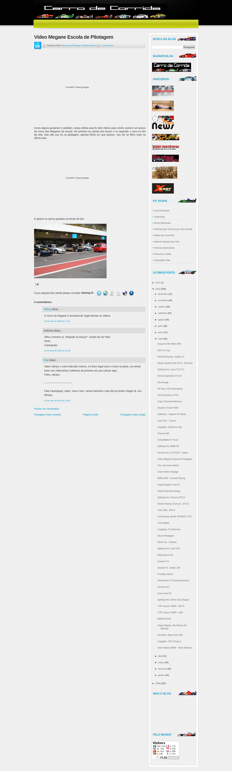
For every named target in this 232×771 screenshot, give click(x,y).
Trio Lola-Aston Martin (168, 465)
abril (160, 656)
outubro (161, 307)
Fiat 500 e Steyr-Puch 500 (170, 635)
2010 (158, 289)
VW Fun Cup (164, 350)
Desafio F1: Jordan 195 (169, 568)
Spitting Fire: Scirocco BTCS (171, 497)
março (161, 662)
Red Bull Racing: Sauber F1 (171, 357)
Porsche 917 (164, 587)
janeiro (161, 675)
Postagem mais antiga (133, 414)
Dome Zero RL (165, 593)
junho (160, 332)
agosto (161, 319)
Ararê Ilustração (162, 210)
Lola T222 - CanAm (167, 420)
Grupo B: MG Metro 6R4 (169, 344)
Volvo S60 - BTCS (166, 510)
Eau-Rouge (163, 382)
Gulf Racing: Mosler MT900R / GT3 (175, 516)
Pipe (46, 360)
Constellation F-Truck (168, 440)
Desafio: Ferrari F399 (168, 408)
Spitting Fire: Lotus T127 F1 (171, 369)
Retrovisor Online (162, 254)
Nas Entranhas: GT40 (168, 395)
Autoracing (159, 217)
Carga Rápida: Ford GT (169, 484)
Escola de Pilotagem (72, 45)
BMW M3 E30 (164, 619)
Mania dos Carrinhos (164, 235)
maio (160, 339)
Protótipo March (165, 574)
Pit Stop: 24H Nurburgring (170, 388)
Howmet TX (163, 561)
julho (160, 326)
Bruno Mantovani (162, 223)
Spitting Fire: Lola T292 (169, 548)
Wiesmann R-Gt (165, 555)
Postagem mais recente (47, 414)
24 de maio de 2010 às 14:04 (57, 400)
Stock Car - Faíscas (167, 542)
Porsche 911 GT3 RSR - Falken (173, 452)
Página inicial (90, 414)
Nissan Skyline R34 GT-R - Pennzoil (175, 363)
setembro (162, 313)
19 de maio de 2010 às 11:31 (57, 321)
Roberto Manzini (89, 45)
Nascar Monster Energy (169, 491)
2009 (158, 683)
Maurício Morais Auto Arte (166, 241)
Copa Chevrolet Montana (170, 401)
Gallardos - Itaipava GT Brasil (172, 414)
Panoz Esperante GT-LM (169, 376)
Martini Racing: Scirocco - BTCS (173, 504)
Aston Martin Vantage (168, 472)
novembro (163, 300)
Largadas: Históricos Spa (170, 427)
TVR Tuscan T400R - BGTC (171, 606)
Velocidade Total (162, 260)
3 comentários (107, 45)
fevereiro (162, 669)
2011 (158, 282)
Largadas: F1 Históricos (169, 529)
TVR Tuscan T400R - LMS (170, 612)
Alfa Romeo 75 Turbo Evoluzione (173, 580)
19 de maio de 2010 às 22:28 (57, 351)
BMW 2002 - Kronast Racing (171, 478)
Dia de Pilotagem (166, 536)
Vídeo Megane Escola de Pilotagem (73, 37)
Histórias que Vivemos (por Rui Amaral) (173, 229)
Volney (47, 309)
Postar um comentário (46, 408)
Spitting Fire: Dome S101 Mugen (173, 600)
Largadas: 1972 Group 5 (169, 641)
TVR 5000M (163, 523)
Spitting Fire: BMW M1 (168, 446)
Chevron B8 (163, 433)
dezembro (163, 294)
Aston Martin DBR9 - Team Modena (175, 647)
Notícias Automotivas (164, 248)
